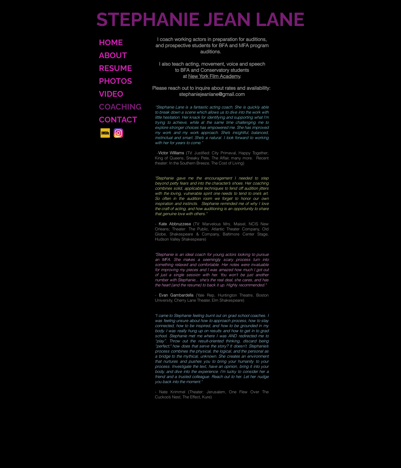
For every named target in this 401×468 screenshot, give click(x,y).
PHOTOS (115, 81)
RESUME (115, 68)
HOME (111, 42)
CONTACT (118, 119)
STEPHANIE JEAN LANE (200, 19)
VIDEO (111, 94)
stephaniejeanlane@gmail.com (212, 94)
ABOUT (113, 55)
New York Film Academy (214, 76)
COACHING (120, 106)
